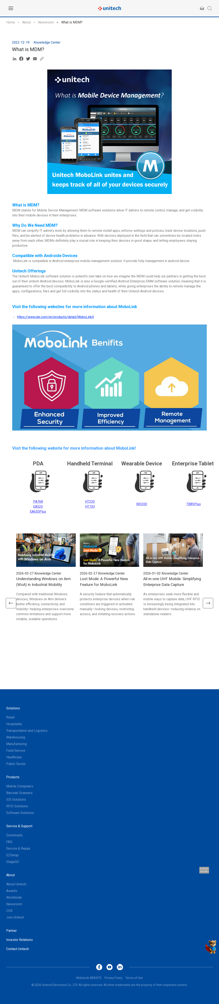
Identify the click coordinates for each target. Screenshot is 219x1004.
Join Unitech (15, 917)
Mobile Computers (19, 786)
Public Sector (16, 764)
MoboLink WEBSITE (89, 978)
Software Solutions (20, 813)
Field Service (15, 751)
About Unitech (16, 884)
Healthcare (14, 757)
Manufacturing (16, 744)
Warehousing (15, 737)
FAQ (9, 842)
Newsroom (46, 22)
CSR (9, 911)
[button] (11, 603)
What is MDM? (72, 22)
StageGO (12, 862)
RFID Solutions (17, 806)
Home (10, 22)
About (26, 22)
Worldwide (14, 897)
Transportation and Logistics (26, 731)
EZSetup (12, 855)
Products (12, 777)
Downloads (14, 835)
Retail (10, 717)
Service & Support (19, 826)
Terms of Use (134, 978)
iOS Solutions (16, 799)
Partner (11, 931)
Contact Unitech (17, 949)
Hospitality (14, 724)
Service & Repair (18, 848)
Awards (11, 891)
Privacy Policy (113, 978)
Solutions (13, 708)
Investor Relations (19, 940)
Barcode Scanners (19, 793)
